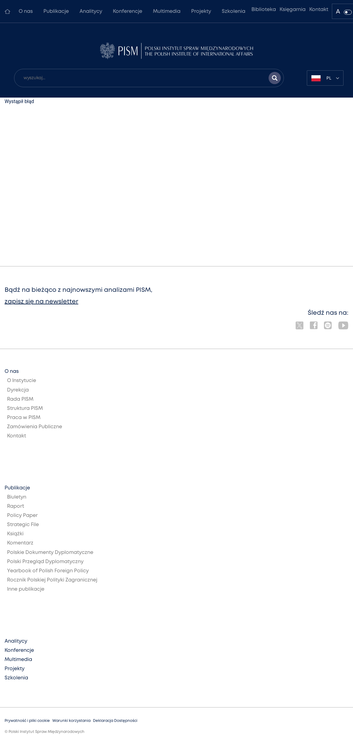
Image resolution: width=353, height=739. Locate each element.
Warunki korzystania (71, 720)
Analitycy (91, 11)
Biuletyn (16, 497)
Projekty (201, 11)
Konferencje (127, 11)
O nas (26, 11)
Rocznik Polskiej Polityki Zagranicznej (52, 580)
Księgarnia (293, 9)
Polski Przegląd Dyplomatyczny (45, 561)
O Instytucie (21, 380)
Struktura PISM (25, 408)
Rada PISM (20, 399)
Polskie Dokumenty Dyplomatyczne (50, 552)
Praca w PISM (23, 417)
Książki (15, 534)
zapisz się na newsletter (41, 302)
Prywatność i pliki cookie (27, 720)
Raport (15, 506)
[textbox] (325, 78)
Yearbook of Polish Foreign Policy (48, 571)
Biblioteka (263, 9)
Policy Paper (22, 515)
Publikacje (56, 11)
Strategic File (23, 524)
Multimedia (166, 11)
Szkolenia (233, 11)
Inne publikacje (25, 589)
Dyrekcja (18, 390)
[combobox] (325, 78)
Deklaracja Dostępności (115, 720)
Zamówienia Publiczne (34, 427)
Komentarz (20, 543)
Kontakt (318, 9)
